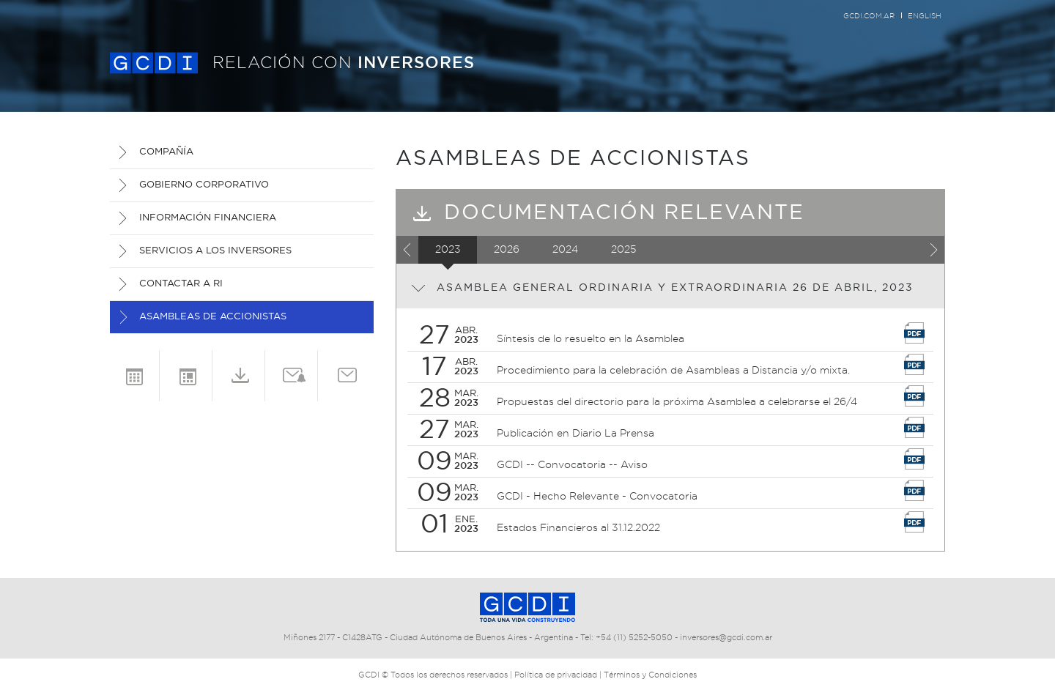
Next (933, 250)
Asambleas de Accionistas (212, 317)
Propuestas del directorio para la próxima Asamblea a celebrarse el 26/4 (677, 402)
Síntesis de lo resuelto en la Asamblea (590, 339)
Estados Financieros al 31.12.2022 (578, 528)
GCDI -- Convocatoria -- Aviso (572, 465)
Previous (407, 250)
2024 (565, 250)
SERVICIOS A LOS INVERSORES (215, 251)
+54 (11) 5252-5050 (634, 638)
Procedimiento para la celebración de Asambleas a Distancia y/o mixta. (673, 371)
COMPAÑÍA (166, 152)
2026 (506, 250)
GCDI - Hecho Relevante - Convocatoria (597, 496)
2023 (448, 250)
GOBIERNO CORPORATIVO (204, 185)
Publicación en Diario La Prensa (575, 434)
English (924, 16)
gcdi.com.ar (869, 16)
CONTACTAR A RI (181, 284)
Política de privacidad (555, 675)
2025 (623, 250)
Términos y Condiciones (650, 675)
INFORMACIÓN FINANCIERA (207, 218)
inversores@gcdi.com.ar (726, 638)
